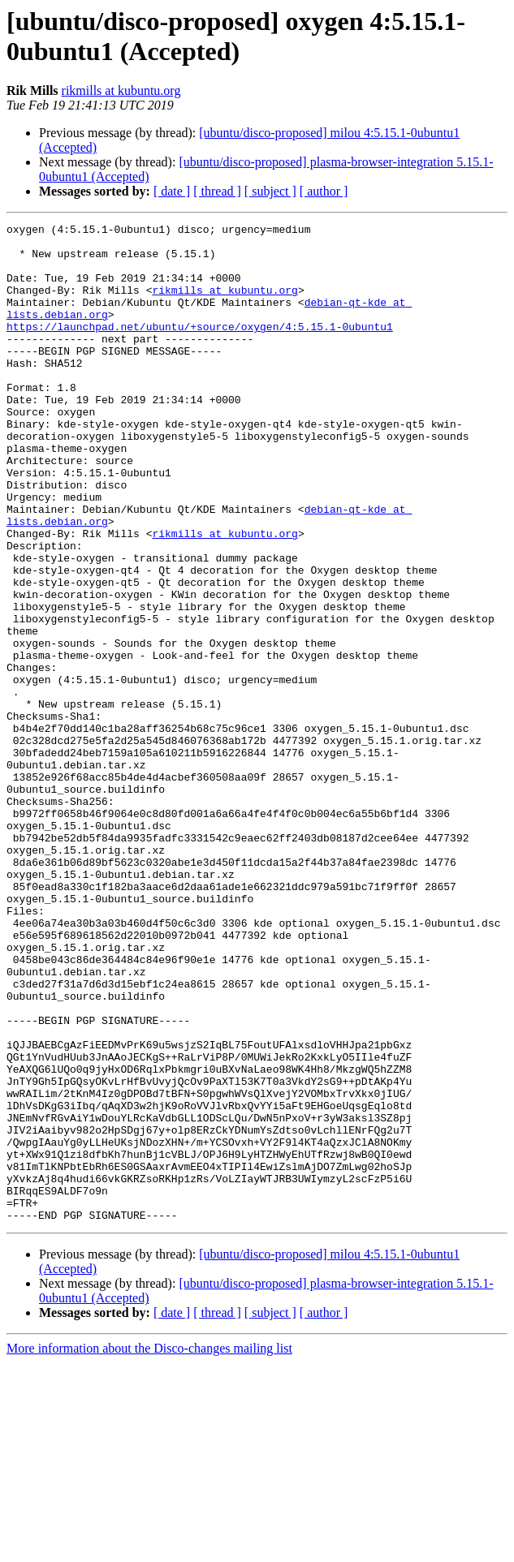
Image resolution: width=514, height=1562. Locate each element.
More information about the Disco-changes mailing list (149, 1548)
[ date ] (171, 191)
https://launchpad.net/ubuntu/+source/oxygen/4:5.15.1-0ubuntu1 (199, 348)
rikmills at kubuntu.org (121, 90)
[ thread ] (217, 191)
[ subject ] (270, 191)
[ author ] (324, 191)
